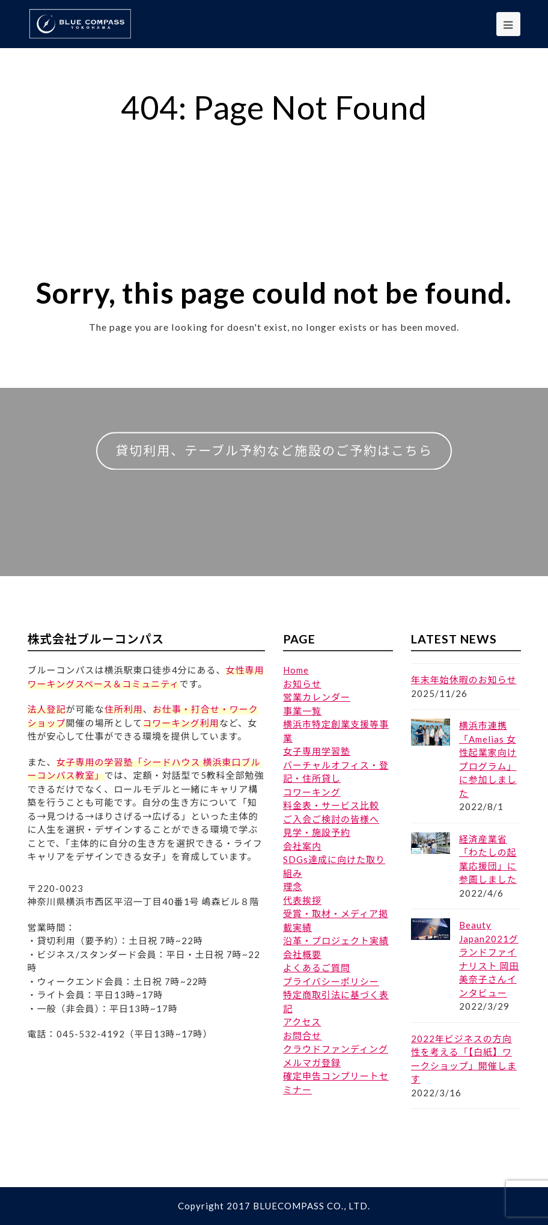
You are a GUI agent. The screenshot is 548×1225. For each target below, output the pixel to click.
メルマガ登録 (312, 1062)
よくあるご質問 (316, 967)
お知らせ (302, 683)
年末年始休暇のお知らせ (464, 679)
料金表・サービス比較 (331, 805)
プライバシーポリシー (331, 981)
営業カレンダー (316, 697)
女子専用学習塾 (316, 751)
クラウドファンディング (335, 1048)
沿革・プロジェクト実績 (336, 940)
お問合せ (302, 1035)
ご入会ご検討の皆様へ (331, 819)
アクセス (302, 1021)
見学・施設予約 (316, 832)
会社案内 (302, 846)
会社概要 (302, 954)
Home (296, 670)
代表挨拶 (302, 900)
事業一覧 (302, 710)
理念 (292, 886)
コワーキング (312, 792)
